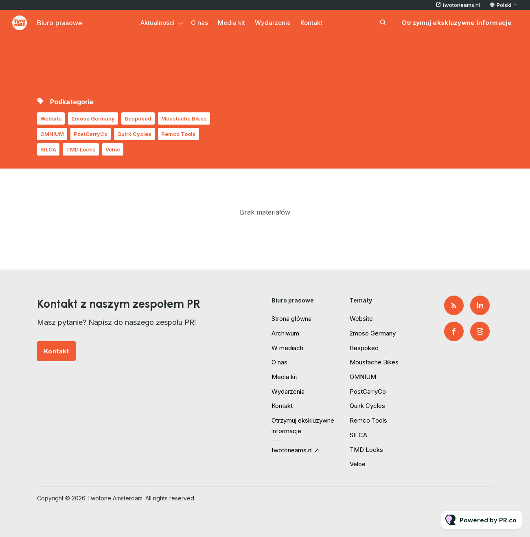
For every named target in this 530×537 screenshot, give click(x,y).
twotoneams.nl (461, 5)
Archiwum (285, 333)
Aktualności (157, 22)
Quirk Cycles (134, 134)
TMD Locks (81, 149)
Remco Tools (178, 134)
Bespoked (138, 118)
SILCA (48, 149)
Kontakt (311, 22)
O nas (199, 22)
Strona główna (291, 318)
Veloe (112, 149)
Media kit (231, 22)
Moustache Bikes (184, 118)
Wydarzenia (273, 22)
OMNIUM (52, 134)
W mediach (287, 348)
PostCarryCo (90, 134)
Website (50, 118)
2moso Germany (93, 118)
